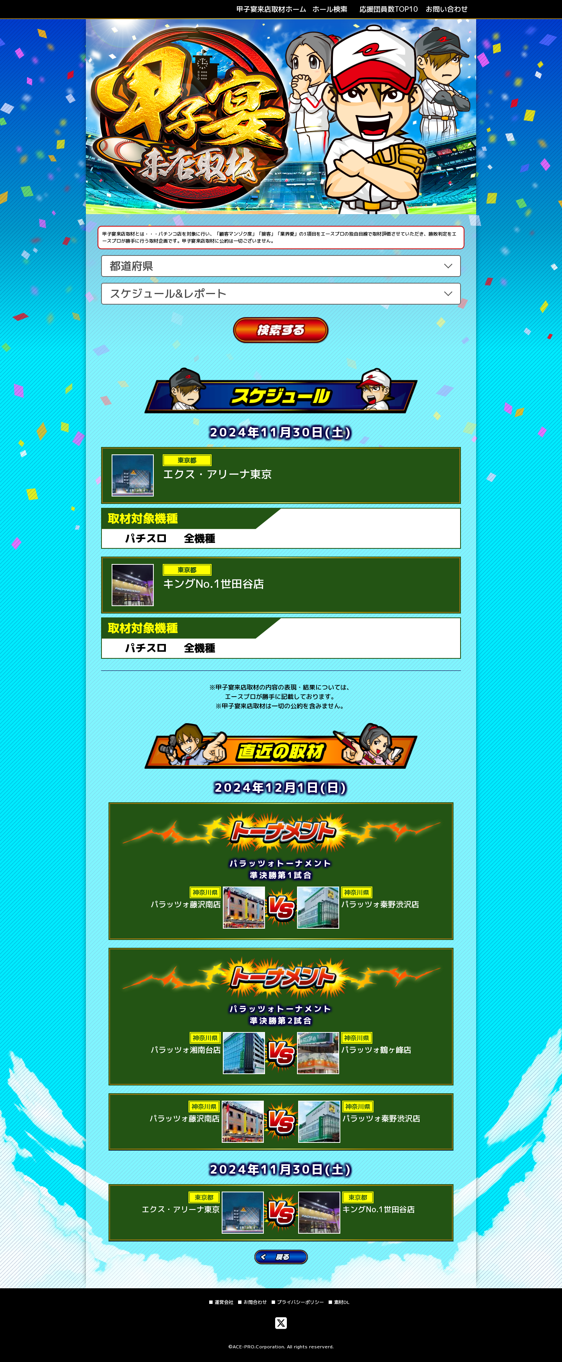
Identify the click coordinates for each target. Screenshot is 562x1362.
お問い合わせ (447, 9)
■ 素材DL (339, 1302)
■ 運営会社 (220, 1302)
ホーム (271, 9)
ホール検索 (329, 9)
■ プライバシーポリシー (297, 1302)
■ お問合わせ (252, 1302)
